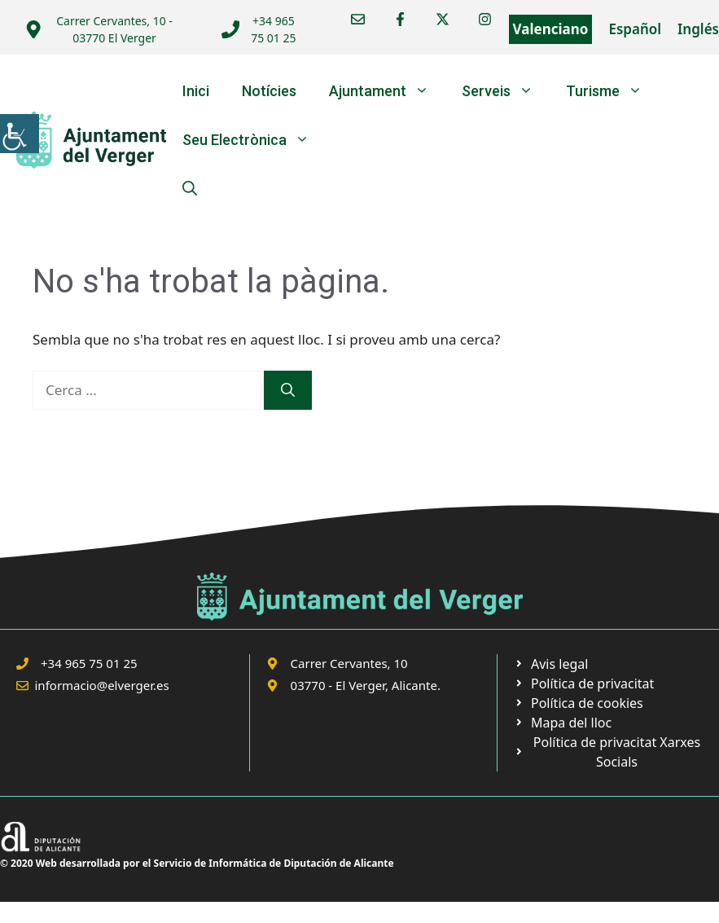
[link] (19, 133)
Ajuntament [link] (387, 91)
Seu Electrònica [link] (254, 140)
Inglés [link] (698, 29)
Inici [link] (195, 90)
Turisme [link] (612, 91)
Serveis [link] (506, 91)
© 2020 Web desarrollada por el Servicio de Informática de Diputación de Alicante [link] (197, 863)
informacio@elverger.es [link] (102, 685)
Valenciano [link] (551, 29)
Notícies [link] (269, 90)
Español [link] (634, 29)
